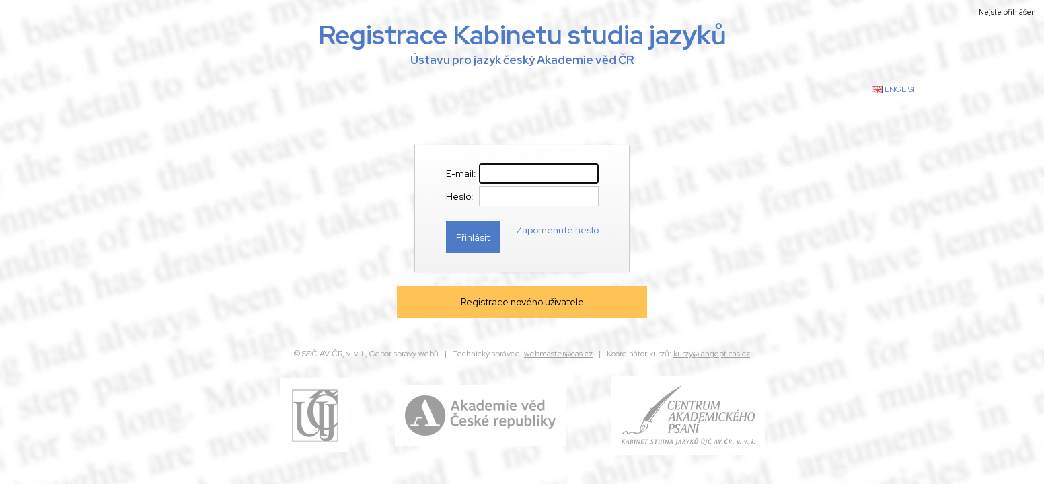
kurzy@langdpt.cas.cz (711, 353)
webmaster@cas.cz (558, 353)
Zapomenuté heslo (557, 230)
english (902, 89)
